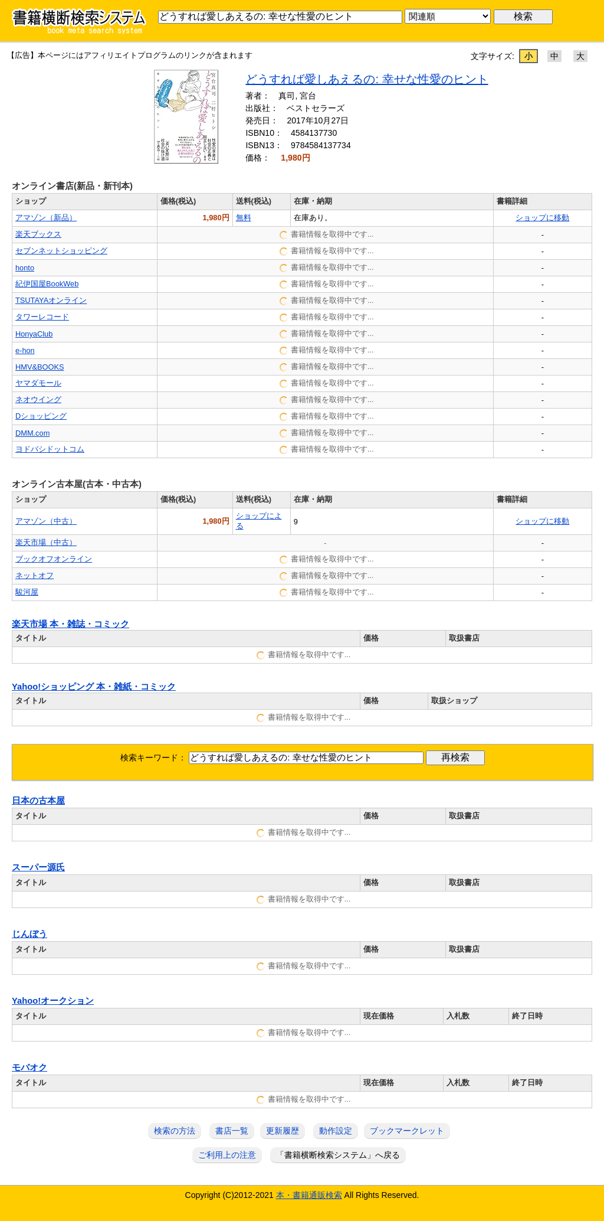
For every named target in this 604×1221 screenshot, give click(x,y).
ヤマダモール (38, 382)
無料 (243, 217)
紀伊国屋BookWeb (46, 283)
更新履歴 (282, 1130)
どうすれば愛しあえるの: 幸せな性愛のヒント (366, 79)
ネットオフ (34, 575)
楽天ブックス (38, 234)
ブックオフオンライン (53, 558)
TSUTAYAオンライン (51, 300)
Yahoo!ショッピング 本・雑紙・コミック (94, 686)
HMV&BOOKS (39, 367)
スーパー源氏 (38, 867)
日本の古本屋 (38, 800)
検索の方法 (174, 1130)
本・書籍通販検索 (309, 1195)
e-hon (25, 350)
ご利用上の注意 (227, 1155)
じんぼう (29, 934)
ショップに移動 (542, 217)
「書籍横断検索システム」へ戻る (338, 1155)
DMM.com (32, 433)
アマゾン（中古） (46, 521)
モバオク (29, 1067)
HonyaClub (33, 333)
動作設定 (335, 1130)
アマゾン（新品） (46, 217)
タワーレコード (42, 316)
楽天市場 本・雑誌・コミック (70, 624)
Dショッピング (41, 416)
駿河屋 (26, 591)
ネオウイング (38, 399)
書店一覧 (231, 1130)
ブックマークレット (407, 1130)
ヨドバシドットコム (49, 449)
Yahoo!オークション (53, 1000)
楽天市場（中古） (46, 542)
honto (24, 267)
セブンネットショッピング (61, 250)
